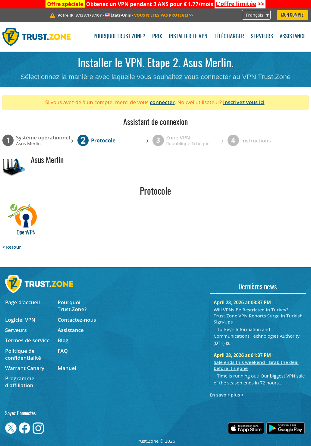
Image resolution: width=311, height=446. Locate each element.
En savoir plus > (227, 395)
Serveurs (262, 37)
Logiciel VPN (20, 319)
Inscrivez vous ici (243, 102)
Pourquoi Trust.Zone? (119, 37)
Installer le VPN (188, 37)
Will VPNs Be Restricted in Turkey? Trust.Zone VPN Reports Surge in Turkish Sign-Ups (258, 316)
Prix (157, 37)
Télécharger (229, 37)
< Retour (11, 247)
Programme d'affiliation (19, 382)
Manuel (67, 368)
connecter (162, 102)
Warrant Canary (24, 368)
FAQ (63, 350)
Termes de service (27, 340)
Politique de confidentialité (23, 354)
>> (240, 4)
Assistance (293, 37)
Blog (63, 340)
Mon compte (292, 15)
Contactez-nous (77, 319)
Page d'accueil (22, 302)
